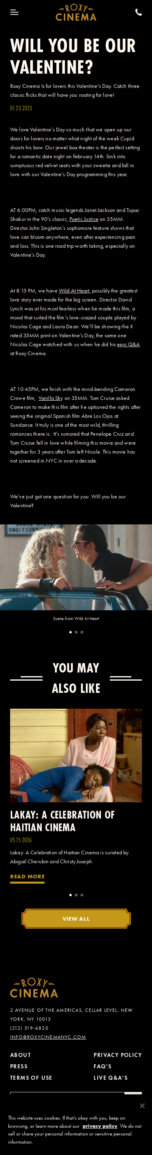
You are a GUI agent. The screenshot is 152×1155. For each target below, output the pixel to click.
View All (76, 918)
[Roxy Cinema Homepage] (76, 12)
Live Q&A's (111, 1077)
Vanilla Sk (49, 398)
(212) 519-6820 (29, 1028)
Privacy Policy (118, 1055)
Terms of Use (31, 1077)
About (20, 1055)
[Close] (142, 1111)
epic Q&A (128, 344)
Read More (27, 876)
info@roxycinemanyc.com (48, 1037)
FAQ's (102, 1066)
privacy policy (100, 1130)
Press (19, 1066)
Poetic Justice (83, 219)
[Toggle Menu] (14, 12)
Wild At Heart (74, 290)
